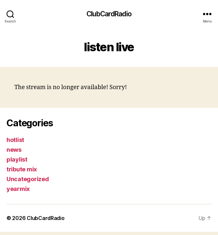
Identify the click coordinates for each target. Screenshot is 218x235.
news (14, 149)
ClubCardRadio (109, 13)
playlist (17, 159)
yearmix (18, 188)
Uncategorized (28, 179)
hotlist (15, 139)
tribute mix (22, 169)
